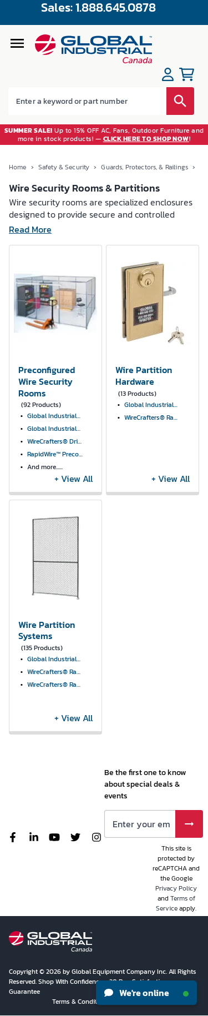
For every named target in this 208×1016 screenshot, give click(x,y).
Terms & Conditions (81, 1002)
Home (18, 167)
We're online (146, 992)
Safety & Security (64, 167)
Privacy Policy (176, 888)
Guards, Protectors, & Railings (144, 167)
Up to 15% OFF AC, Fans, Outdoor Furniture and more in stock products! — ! (104, 134)
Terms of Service (175, 903)
